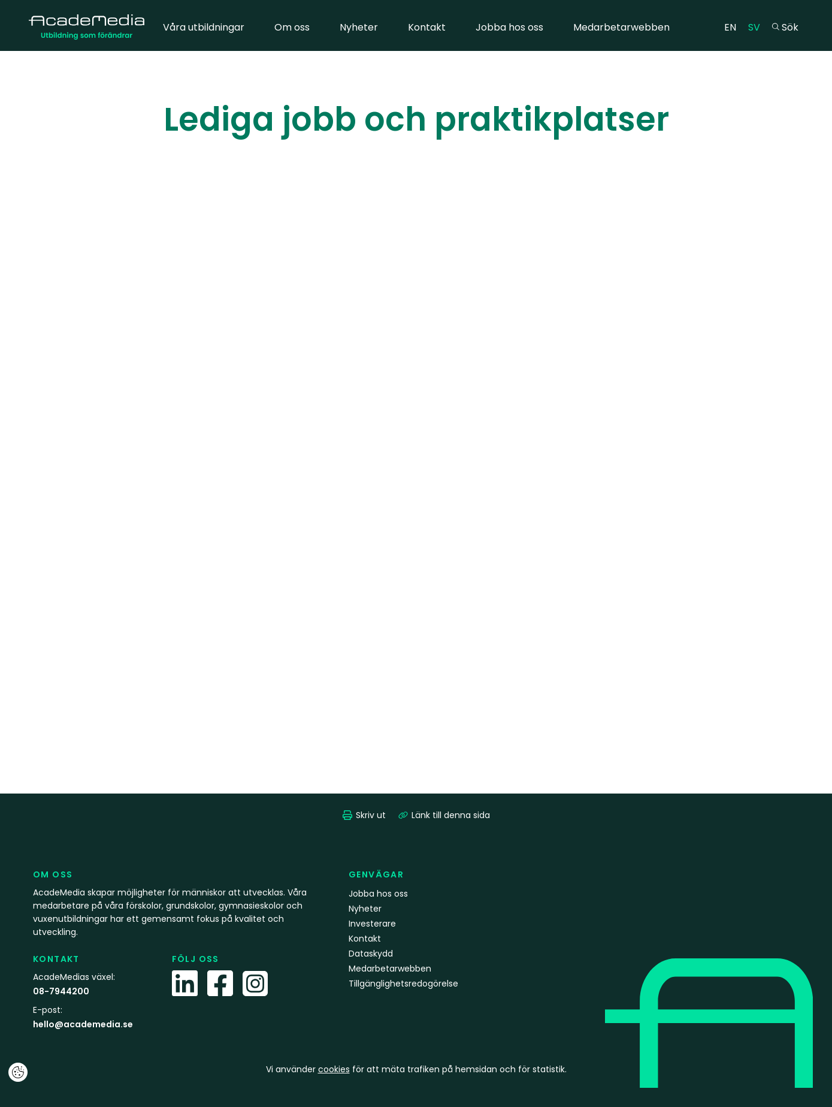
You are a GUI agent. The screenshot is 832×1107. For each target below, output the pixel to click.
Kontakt (427, 27)
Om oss (292, 27)
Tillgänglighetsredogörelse (403, 984)
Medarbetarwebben (621, 27)
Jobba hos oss (509, 27)
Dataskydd (371, 954)
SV (757, 26)
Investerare (372, 924)
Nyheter (359, 27)
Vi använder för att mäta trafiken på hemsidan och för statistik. (416, 1069)
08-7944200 (61, 991)
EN (733, 26)
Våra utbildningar (203, 27)
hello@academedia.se (83, 1024)
